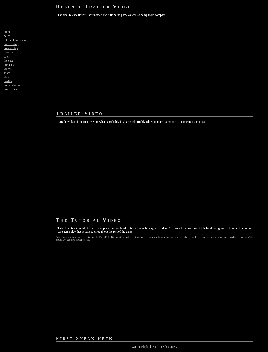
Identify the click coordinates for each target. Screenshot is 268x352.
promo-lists (10, 89)
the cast (8, 60)
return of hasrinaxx (15, 40)
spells (7, 56)
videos (8, 68)
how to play (11, 48)
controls (8, 52)
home (7, 31)
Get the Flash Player (144, 346)
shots (7, 73)
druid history (11, 44)
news (7, 35)
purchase (9, 64)
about (7, 77)
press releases (12, 85)
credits (8, 81)
